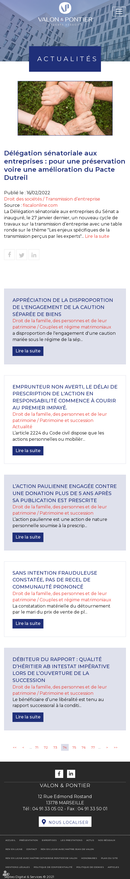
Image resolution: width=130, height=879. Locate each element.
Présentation (28, 840)
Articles (113, 867)
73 (55, 747)
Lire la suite (97, 236)
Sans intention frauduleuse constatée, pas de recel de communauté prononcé (54, 580)
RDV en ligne (14, 849)
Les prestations (72, 840)
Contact (31, 849)
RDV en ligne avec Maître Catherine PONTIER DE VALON (41, 858)
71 (36, 747)
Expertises (49, 840)
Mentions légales (17, 867)
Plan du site (109, 858)
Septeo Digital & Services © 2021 (29, 877)
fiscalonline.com (40, 205)
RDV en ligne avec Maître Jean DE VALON (67, 849)
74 (65, 747)
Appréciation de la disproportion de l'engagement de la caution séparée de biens (62, 307)
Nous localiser (68, 822)
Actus (90, 840)
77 (93, 747)
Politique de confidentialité (53, 867)
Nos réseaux (106, 840)
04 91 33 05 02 (47, 808)
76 (83, 747)
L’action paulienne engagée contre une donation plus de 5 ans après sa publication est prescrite (64, 493)
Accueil (10, 840)
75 (74, 747)
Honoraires (89, 858)
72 (46, 747)
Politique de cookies (90, 867)
